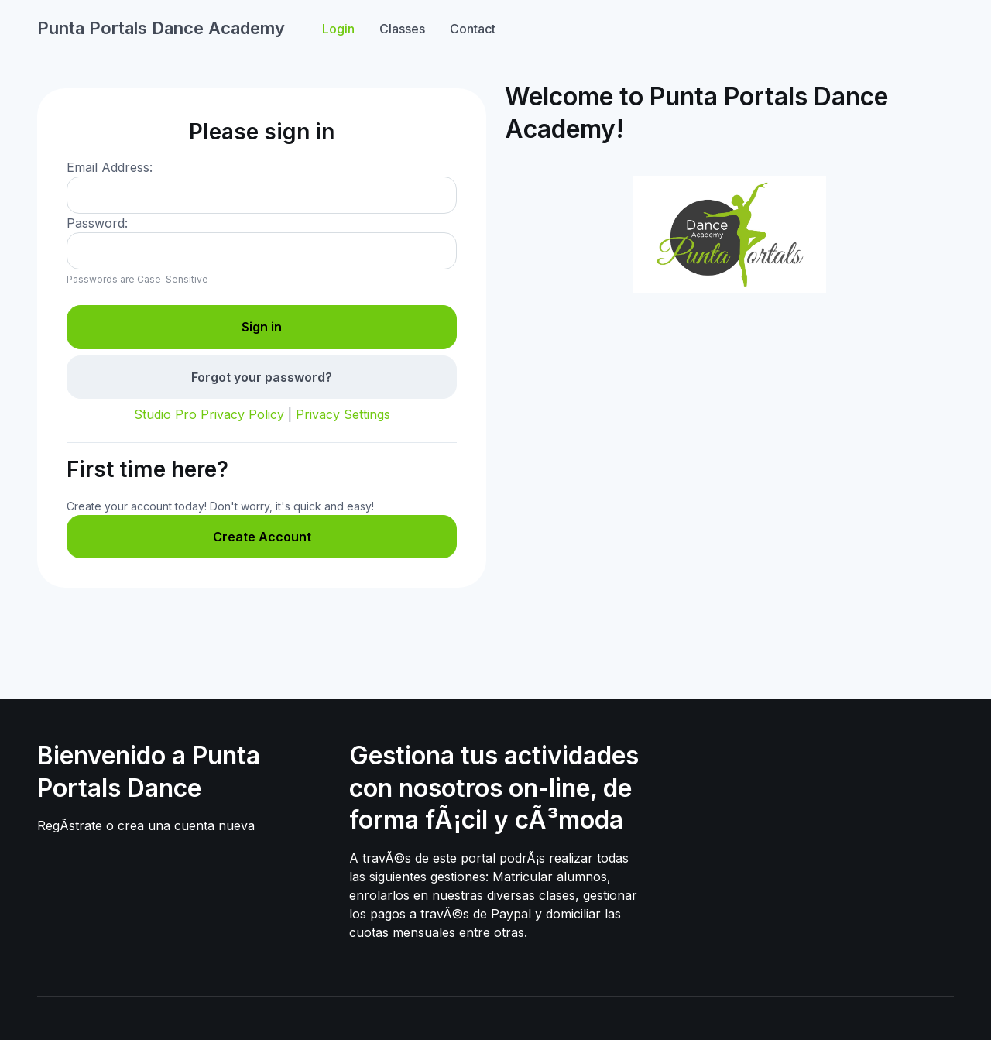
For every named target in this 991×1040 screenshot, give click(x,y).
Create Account (262, 536)
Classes (402, 28)
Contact (473, 28)
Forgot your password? (261, 377)
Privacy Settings (343, 414)
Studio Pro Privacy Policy (209, 414)
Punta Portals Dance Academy (161, 28)
